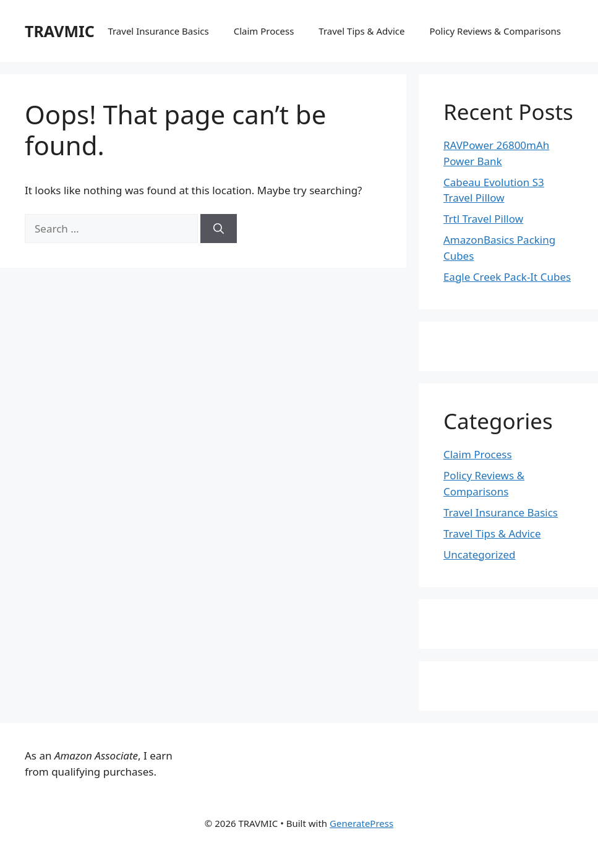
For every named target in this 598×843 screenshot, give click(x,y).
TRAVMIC (60, 30)
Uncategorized (479, 554)
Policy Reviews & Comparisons (495, 31)
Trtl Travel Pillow (483, 219)
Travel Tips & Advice (361, 31)
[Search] (218, 229)
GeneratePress (361, 823)
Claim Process (264, 31)
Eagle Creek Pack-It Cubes (507, 277)
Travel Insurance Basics (158, 31)
